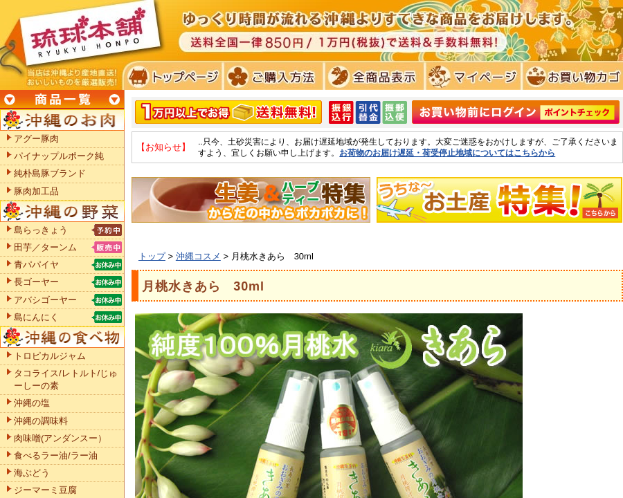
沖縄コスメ (198, 256)
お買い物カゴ (571, 76)
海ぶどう (32, 473)
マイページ (471, 76)
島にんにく (36, 317)
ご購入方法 (271, 76)
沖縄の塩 (32, 403)
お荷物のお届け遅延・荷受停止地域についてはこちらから (447, 152)
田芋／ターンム (45, 247)
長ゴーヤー (36, 282)
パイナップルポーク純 (59, 156)
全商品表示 (371, 76)
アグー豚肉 (36, 138)
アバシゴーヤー (45, 300)
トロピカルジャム (50, 356)
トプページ (172, 76)
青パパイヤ (36, 264)
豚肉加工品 (36, 191)
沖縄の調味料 (41, 421)
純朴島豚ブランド (50, 173)
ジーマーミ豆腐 (45, 490)
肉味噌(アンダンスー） (60, 438)
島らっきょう (41, 230)
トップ (151, 256)
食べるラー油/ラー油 (56, 455)
